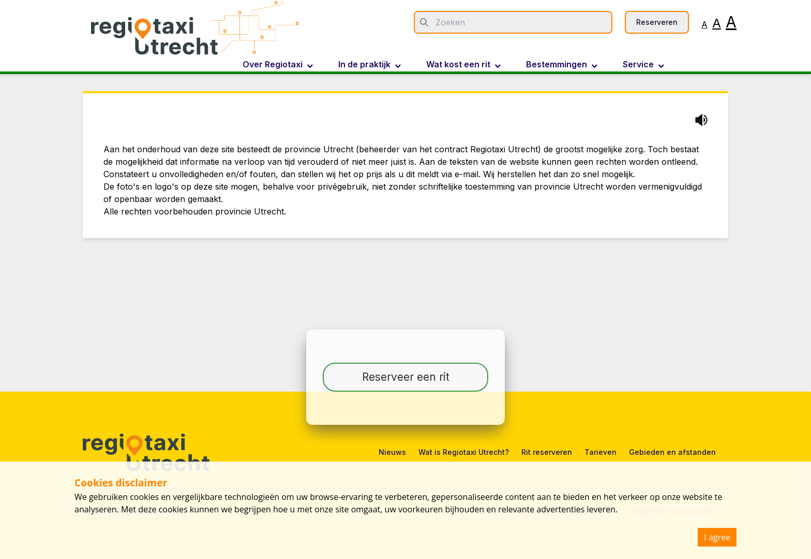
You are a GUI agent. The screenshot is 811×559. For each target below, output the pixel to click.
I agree (717, 537)
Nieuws (392, 452)
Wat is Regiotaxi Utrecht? (463, 452)
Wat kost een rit (463, 65)
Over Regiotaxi (278, 65)
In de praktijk (369, 65)
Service (643, 65)
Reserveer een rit (405, 376)
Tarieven (600, 452)
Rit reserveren (546, 452)
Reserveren (657, 22)
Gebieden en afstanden (672, 452)
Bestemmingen (561, 65)
